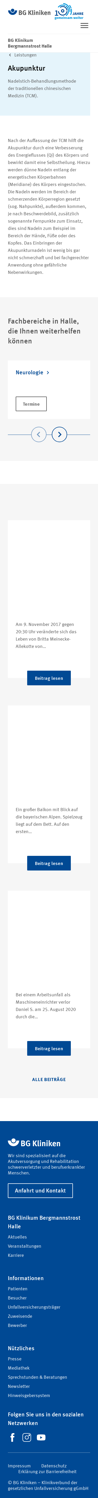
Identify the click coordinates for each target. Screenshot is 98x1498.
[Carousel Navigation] (49, 427)
